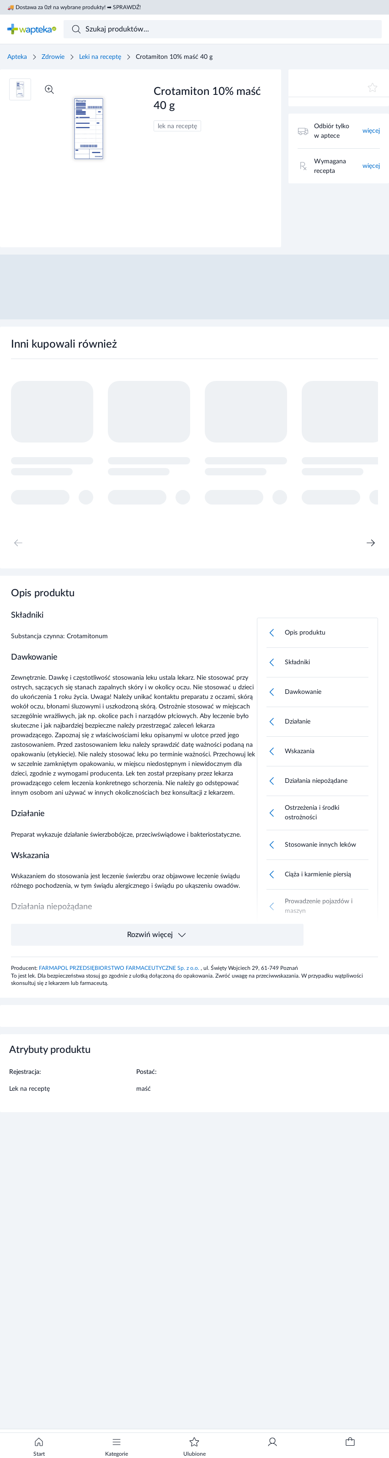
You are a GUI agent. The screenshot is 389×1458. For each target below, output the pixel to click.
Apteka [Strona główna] (17, 57)
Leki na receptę (100, 57)
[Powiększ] (49, 89)
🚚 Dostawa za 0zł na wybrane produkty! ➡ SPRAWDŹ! (74, 7)
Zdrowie (53, 57)
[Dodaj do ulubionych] (372, 87)
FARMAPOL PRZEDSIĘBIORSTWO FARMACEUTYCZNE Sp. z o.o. (120, 968)
